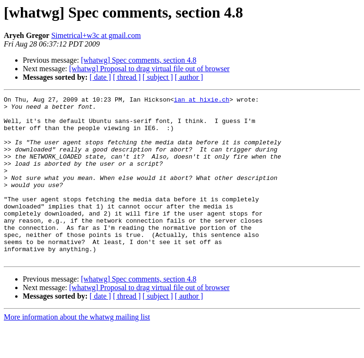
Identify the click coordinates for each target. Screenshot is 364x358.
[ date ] (100, 77)
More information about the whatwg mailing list (77, 350)
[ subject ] (158, 77)
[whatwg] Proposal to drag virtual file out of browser (149, 69)
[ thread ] (127, 77)
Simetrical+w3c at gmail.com (96, 35)
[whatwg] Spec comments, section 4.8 (139, 60)
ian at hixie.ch (201, 100)
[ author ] (189, 77)
